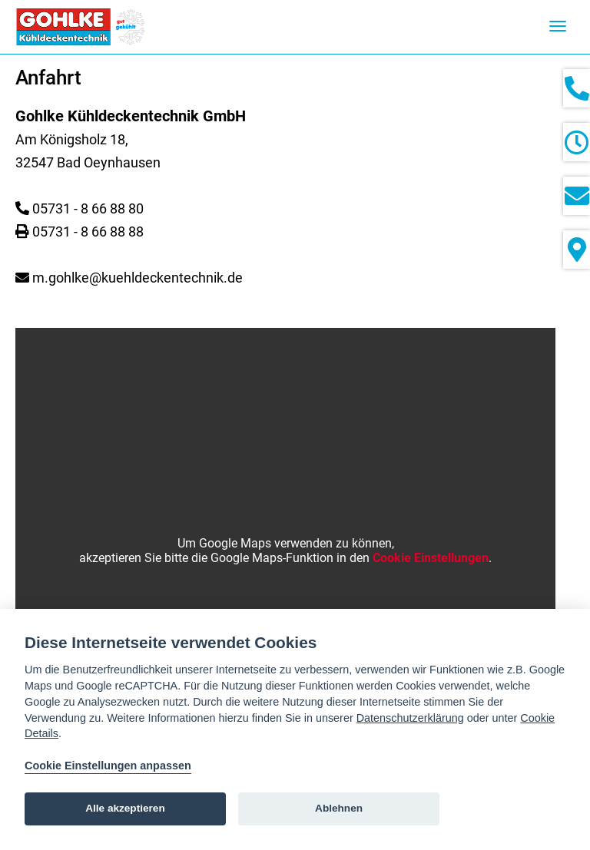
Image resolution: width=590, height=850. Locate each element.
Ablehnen (339, 808)
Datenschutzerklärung (410, 718)
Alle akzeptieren (125, 808)
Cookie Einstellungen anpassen (108, 765)
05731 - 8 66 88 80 (88, 208)
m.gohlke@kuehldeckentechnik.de (137, 278)
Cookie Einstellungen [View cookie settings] (431, 558)
